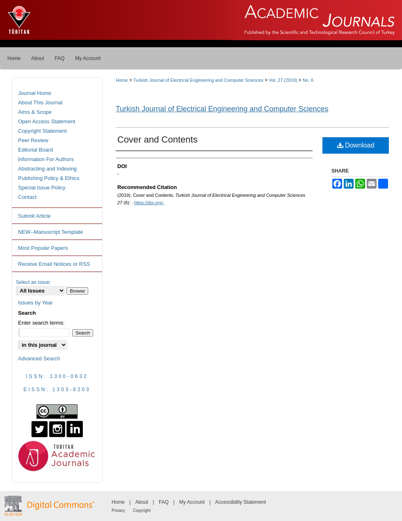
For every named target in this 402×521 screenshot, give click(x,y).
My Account (192, 502)
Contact (27, 197)
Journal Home (34, 93)
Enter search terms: (41, 323)
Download (356, 145)
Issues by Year (35, 303)
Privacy (118, 510)
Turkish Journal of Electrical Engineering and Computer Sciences (198, 80)
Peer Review (33, 140)
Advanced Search (39, 358)
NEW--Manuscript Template (50, 232)
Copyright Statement (42, 131)
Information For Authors (46, 159)
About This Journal (40, 102)
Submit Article (34, 216)
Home (122, 80)
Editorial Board (35, 150)
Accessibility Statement (240, 502)
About (141, 502)
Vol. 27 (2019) (283, 80)
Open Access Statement (46, 121)
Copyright (142, 510)
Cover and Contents (157, 139)
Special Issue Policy (42, 187)
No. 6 (308, 80)
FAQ (164, 502)
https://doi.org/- (149, 202)
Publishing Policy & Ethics (49, 178)
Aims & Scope (35, 112)
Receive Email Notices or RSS (54, 264)
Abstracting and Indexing (47, 169)
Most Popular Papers (43, 248)
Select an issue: (33, 282)
